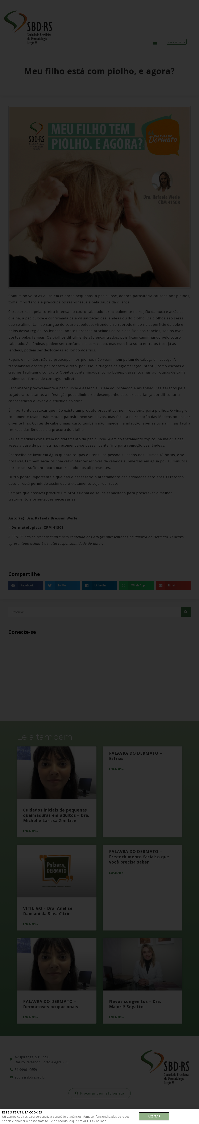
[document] (99, 562)
